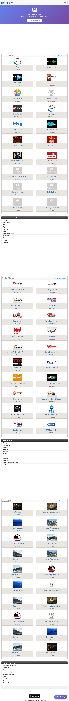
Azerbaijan (6, 456)
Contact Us (26, 692)
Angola (5, 231)
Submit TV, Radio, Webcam (15, 692)
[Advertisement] (34, 38)
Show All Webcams (61, 501)
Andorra (5, 229)
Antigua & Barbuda (9, 233)
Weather (5, 681)
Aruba (5, 240)
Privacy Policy (49, 692)
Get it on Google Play (35, 20)
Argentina (6, 235)
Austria (5, 454)
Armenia (5, 238)
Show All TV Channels (60, 56)
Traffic (5, 676)
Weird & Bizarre (7, 683)
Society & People (8, 672)
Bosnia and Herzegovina (10, 462)
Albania (5, 225)
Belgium (5, 460)
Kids (4, 669)
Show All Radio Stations (59, 278)
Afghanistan (6, 222)
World (5, 685)
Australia (5, 242)
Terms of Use (57, 692)
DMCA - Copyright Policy (37, 692)
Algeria (5, 227)
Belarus (5, 458)
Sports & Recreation (9, 674)
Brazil (4, 464)
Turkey (5, 220)
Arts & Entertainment (9, 665)
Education (6, 667)
